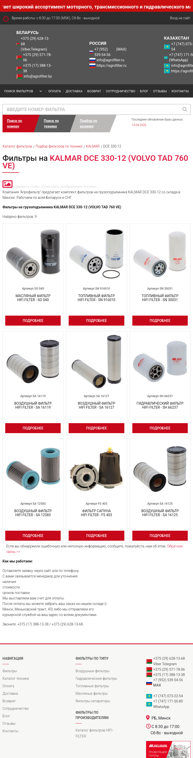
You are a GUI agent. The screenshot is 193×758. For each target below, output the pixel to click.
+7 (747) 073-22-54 (168, 696)
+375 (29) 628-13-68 (169, 658)
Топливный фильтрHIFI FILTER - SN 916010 (96, 298)
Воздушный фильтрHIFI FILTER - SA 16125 (160, 513)
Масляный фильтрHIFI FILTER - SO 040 (32, 298)
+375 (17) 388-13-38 (37, 68)
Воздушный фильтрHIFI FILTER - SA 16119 (33, 405)
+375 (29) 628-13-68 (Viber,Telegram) (35, 44)
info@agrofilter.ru (110, 60)
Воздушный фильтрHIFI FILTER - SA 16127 (96, 405)
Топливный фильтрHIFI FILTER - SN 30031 (160, 298)
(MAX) (121, 49)
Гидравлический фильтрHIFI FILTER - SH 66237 (160, 405)
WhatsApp (161, 707)
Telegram (169, 664)
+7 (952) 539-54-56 (102, 52)
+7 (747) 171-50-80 (168, 701)
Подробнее (33, 321)
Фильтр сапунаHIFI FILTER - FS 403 (96, 513)
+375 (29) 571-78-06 (37, 58)
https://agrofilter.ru (112, 66)
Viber (157, 664)
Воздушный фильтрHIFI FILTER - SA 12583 (33, 513)
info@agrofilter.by (38, 76)
